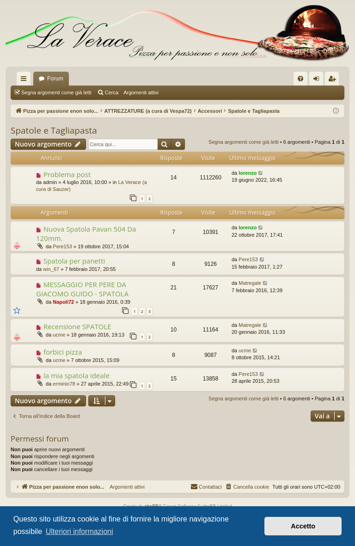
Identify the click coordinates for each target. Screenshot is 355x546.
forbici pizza (62, 351)
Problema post (67, 174)
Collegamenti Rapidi (25, 80)
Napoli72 (63, 302)
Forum (55, 78)
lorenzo (248, 173)
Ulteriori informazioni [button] (79, 531)
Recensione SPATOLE (77, 326)
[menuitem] (300, 79)
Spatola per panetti (74, 260)
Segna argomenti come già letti (56, 92)
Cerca (111, 92)
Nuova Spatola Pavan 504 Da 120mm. (86, 233)
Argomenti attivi (141, 92)
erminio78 (64, 383)
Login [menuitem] (318, 80)
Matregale (250, 283)
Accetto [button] (303, 526)
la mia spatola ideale (76, 375)
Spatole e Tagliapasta (54, 130)
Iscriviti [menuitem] (334, 80)
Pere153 (62, 246)
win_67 (51, 269)
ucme (59, 334)
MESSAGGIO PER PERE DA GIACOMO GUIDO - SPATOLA (82, 289)
